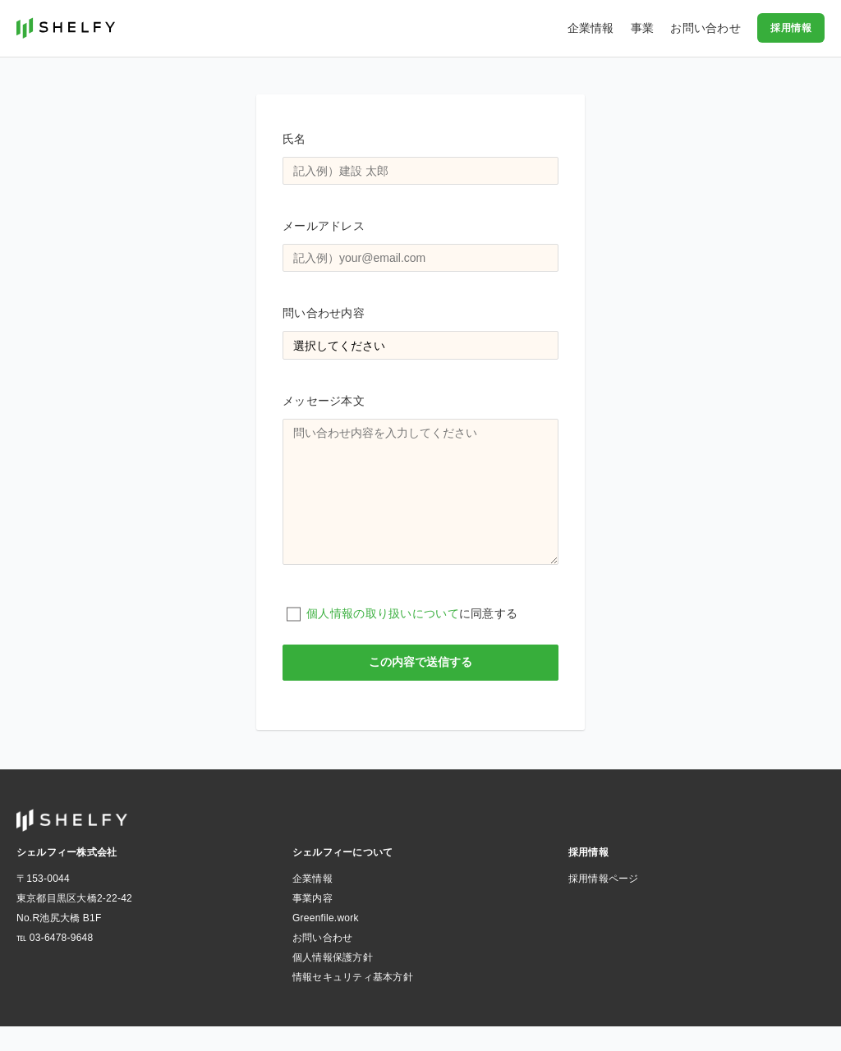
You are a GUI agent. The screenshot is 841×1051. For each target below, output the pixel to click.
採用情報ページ (603, 903)
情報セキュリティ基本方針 (352, 1001)
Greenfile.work (325, 942)
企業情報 (591, 27)
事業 (643, 27)
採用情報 (790, 28)
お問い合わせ (705, 27)
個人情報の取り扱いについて (382, 638)
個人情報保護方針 (332, 982)
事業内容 (312, 923)
